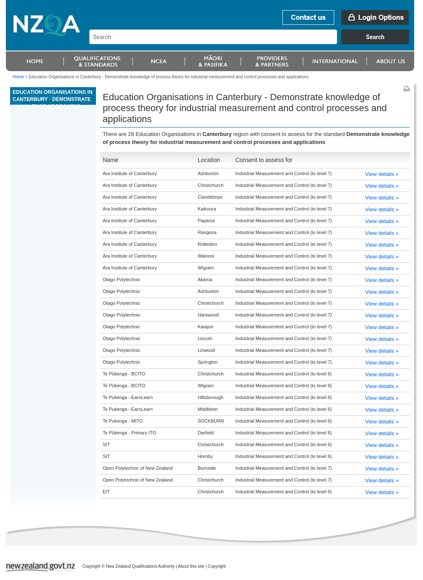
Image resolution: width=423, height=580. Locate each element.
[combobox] (253, 42)
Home (18, 76)
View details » (382, 174)
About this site (191, 566)
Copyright (217, 566)
